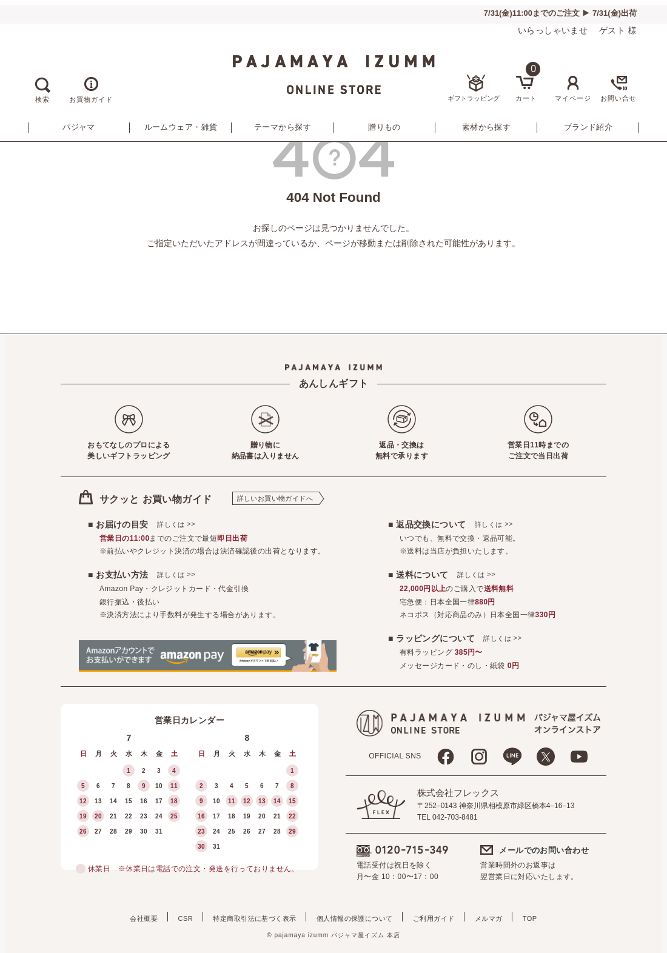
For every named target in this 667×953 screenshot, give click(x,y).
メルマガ (501, 916)
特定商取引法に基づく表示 (248, 916)
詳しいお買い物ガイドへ (275, 498)
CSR (172, 916)
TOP (549, 916)
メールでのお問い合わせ (544, 850)
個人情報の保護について (355, 916)
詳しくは (176, 524)
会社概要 (125, 916)
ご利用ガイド (440, 916)
